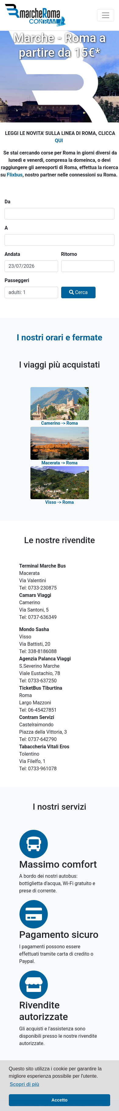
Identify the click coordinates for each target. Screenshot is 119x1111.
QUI (59, 140)
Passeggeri (17, 280)
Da (7, 202)
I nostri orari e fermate (59, 337)
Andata (12, 254)
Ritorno (69, 254)
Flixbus (15, 175)
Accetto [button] (59, 1100)
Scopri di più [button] (24, 1084)
